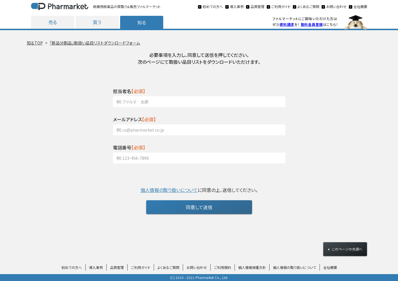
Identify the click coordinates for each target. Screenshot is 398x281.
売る (52, 22)
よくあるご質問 (168, 267)
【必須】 (129, 91)
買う (97, 22)
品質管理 (117, 267)
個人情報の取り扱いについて (169, 189)
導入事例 (96, 267)
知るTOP (35, 43)
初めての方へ (71, 267)
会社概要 (330, 267)
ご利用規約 (222, 267)
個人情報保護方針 (252, 267)
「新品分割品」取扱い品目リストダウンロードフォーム (95, 43)
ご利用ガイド (140, 267)
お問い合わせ (196, 267)
